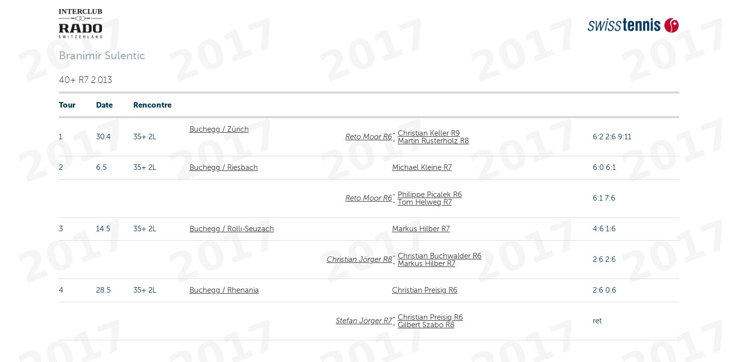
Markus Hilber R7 (421, 229)
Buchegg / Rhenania (224, 290)
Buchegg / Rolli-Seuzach (232, 229)
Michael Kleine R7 (422, 167)
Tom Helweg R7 (425, 202)
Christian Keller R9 (429, 133)
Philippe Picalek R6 (430, 195)
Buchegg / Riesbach (224, 167)
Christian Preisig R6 (424, 290)
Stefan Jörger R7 (364, 321)
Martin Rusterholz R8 (433, 141)
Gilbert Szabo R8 (426, 325)
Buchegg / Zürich (219, 129)
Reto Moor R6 (368, 137)
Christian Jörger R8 (359, 259)
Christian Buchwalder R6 (440, 256)
